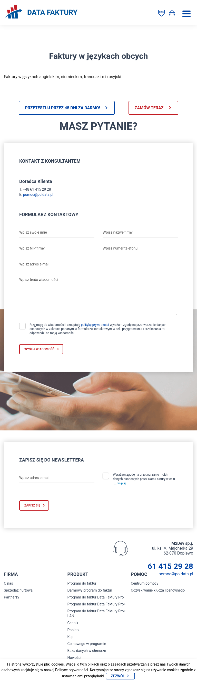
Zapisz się (32, 505)
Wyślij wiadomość (39, 349)
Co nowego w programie (86, 644)
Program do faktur (81, 583)
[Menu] (186, 14)
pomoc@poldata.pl (38, 194)
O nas (8, 583)
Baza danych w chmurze (86, 651)
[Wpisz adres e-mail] (56, 264)
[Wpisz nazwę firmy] (140, 232)
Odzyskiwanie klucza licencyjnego (158, 590)
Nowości (74, 658)
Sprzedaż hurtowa (18, 590)
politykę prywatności (95, 325)
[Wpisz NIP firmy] (56, 248)
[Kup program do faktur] (172, 13)
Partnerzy (11, 597)
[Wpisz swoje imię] (56, 232)
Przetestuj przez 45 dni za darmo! (62, 107)
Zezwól (118, 676)
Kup (70, 637)
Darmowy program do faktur (89, 590)
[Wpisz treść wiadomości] (98, 295)
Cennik (72, 623)
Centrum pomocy (144, 583)
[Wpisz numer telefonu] (140, 248)
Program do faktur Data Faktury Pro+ (96, 604)
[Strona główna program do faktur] (41, 12)
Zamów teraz (149, 107)
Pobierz (73, 630)
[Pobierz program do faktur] (161, 13)
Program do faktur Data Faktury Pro (95, 597)
